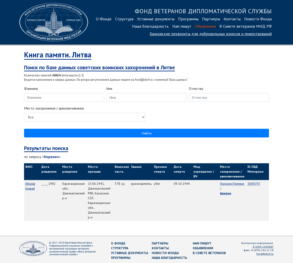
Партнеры (211, 18)
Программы (188, 18)
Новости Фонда (258, 18)
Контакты (232, 18)
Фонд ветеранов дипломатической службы (203, 11)
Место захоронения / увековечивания (54, 108)
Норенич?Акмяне (232, 184)
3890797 (253, 184)
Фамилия (31, 88)
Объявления (205, 26)
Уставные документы (155, 18)
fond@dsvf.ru (265, 253)
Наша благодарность (150, 26)
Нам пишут (181, 26)
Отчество (196, 88)
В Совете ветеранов (209, 253)
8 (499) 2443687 (263, 246)
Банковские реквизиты (211, 33)
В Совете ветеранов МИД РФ (246, 26)
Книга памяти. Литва (57, 54)
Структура (124, 18)
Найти (147, 133)
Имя (109, 88)
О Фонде (103, 18)
